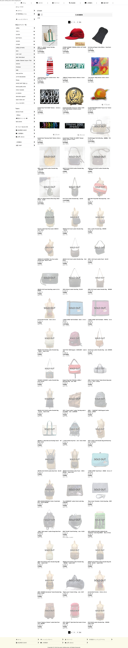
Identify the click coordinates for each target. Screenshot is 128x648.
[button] (72, 3)
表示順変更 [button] (79, 15)
